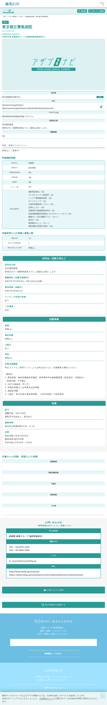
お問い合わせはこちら (53, 688)
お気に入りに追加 (55, 590)
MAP (100, 97)
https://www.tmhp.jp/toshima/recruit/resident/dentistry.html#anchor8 (27, 108)
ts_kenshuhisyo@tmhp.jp (22, 561)
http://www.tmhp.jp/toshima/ (12, 105)
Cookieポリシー (46, 698)
